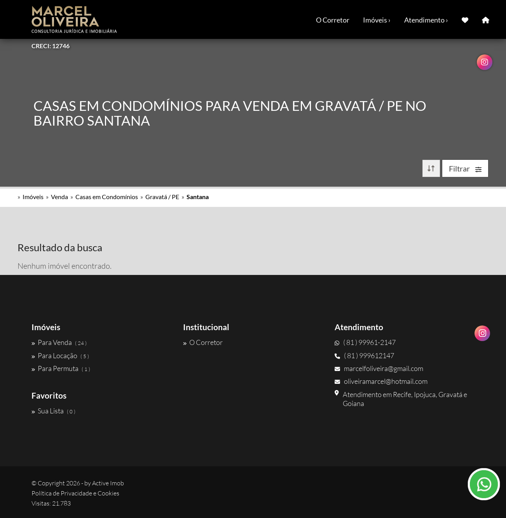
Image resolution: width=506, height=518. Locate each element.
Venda (59, 196)
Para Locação (60, 355)
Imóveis (33, 196)
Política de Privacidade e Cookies (75, 493)
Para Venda (59, 342)
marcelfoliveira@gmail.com (379, 368)
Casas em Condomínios (106, 196)
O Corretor (332, 20)
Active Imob (108, 483)
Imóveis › (377, 20)
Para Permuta (60, 368)
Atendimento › (426, 20)
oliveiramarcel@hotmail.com (381, 381)
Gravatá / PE (162, 196)
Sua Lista (53, 410)
